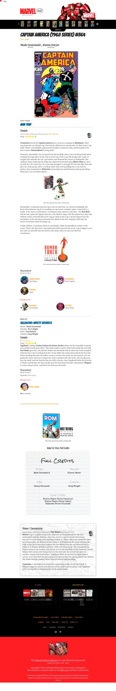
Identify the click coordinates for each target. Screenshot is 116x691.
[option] (23, 24)
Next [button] (97, 24)
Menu (5, 1)
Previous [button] (18, 24)
